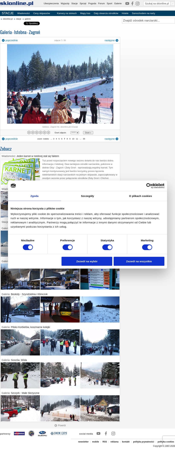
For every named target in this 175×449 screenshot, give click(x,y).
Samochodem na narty (143, 13)
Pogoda (92, 3)
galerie (28, 19)
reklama (114, 442)
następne (109, 40)
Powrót (62, 425)
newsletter (83, 442)
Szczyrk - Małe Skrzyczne (25, 393)
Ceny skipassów (41, 13)
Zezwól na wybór (87, 261)
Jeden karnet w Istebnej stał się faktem (37, 156)
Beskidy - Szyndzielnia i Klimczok (29, 294)
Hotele (125, 13)
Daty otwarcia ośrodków (106, 13)
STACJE (8, 13)
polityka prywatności (143, 442)
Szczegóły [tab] (87, 195)
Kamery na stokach (67, 13)
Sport (109, 3)
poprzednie (11, 40)
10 (73, 139)
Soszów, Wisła (19, 360)
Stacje (74, 3)
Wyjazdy (65, 3)
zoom (39, 139)
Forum (101, 3)
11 (76, 139)
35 (84, 139)
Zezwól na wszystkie (139, 261)
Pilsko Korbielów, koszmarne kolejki (30, 327)
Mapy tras (85, 13)
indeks (46, 139)
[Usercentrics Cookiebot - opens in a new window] (148, 185)
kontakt (126, 442)
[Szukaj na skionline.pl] (172, 3)
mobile (95, 442)
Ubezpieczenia (51, 3)
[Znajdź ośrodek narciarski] (148, 20)
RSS (105, 442)
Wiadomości (23, 13)
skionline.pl (8, 19)
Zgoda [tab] (34, 195)
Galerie (118, 3)
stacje (18, 19)
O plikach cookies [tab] (140, 195)
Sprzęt (83, 3)
